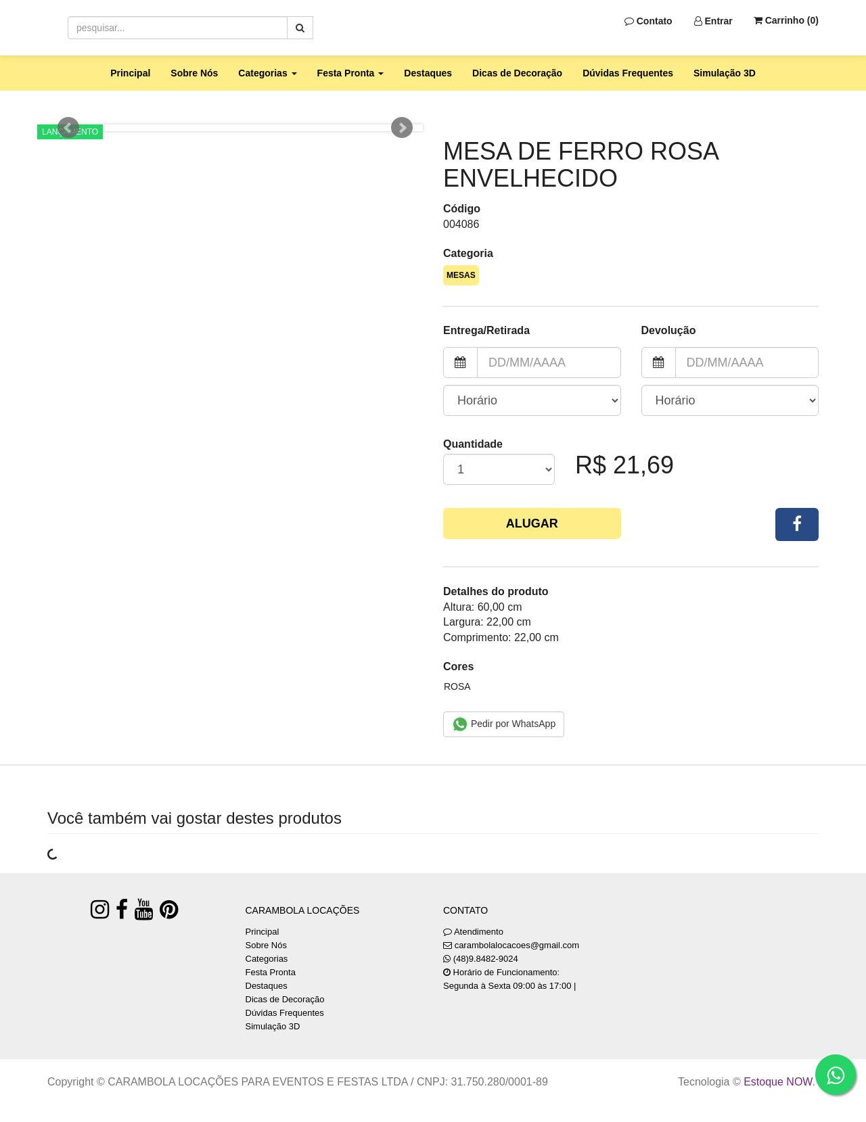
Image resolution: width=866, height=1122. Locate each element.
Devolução (668, 330)
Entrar (713, 21)
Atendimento (473, 932)
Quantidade (473, 444)
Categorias (267, 959)
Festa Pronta (271, 972)
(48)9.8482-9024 (485, 959)
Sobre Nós (194, 73)
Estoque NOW (778, 1082)
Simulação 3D (724, 73)
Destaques (428, 73)
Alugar (532, 523)
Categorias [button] (267, 73)
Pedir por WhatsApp (503, 724)
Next (402, 128)
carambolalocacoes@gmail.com (517, 945)
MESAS (461, 275)
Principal (130, 73)
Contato (648, 21)
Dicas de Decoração (517, 73)
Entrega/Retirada (486, 330)
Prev (68, 128)
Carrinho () (786, 20)
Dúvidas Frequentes (628, 73)
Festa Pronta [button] (350, 73)
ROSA (457, 686)
